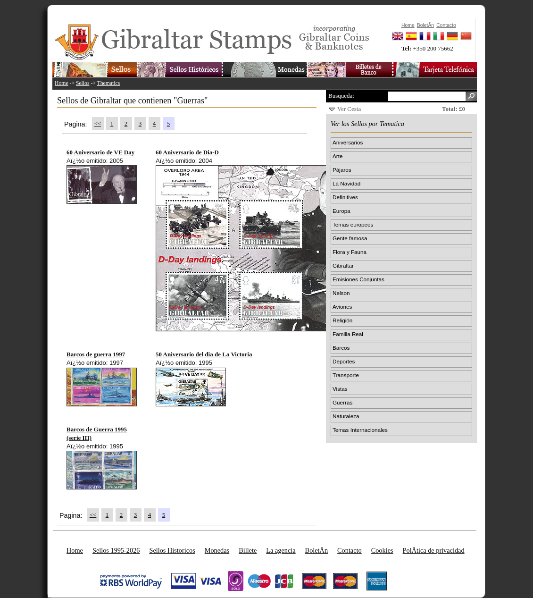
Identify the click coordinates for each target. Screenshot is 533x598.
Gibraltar (343, 265)
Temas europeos (353, 224)
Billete (248, 550)
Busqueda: (341, 95)
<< (97, 123)
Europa (341, 211)
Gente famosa (350, 238)
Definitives (345, 197)
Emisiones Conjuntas (358, 279)
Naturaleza (346, 416)
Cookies (382, 550)
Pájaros (342, 170)
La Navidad (346, 183)
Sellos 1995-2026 (116, 550)
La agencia (280, 550)
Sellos (83, 83)
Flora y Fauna (349, 252)
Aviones (342, 306)
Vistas (340, 389)
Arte (337, 156)
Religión (342, 320)
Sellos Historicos (172, 550)
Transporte (346, 375)
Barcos (341, 348)
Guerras (342, 402)
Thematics (108, 83)
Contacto (349, 550)
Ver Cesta (349, 108)
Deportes (344, 361)
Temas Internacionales (360, 430)
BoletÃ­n (316, 550)
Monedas (217, 550)
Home (61, 83)
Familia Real (348, 334)
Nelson (341, 293)
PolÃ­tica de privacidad (434, 550)
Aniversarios (348, 142)
